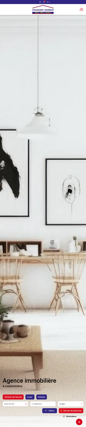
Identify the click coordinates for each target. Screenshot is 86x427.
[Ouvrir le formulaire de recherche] (49, 412)
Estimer (41, 399)
